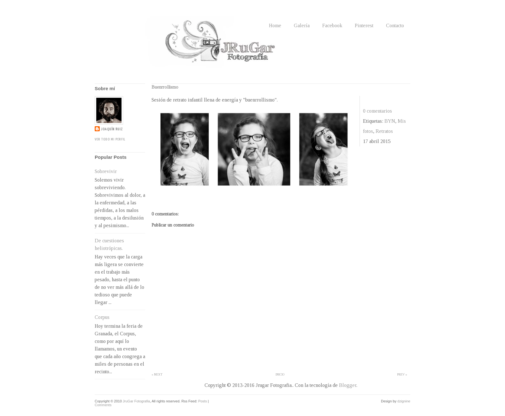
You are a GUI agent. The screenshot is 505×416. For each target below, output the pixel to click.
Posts (202, 401)
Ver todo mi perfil (110, 139)
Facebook (332, 25)
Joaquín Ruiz (112, 129)
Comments (103, 405)
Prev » (402, 374)
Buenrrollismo (165, 87)
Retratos (384, 131)
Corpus (102, 317)
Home (275, 25)
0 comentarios (377, 111)
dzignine (403, 401)
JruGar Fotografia (136, 401)
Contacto (395, 25)
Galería (302, 25)
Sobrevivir (106, 171)
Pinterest (364, 25)
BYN (389, 121)
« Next (157, 374)
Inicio (280, 374)
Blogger (347, 385)
